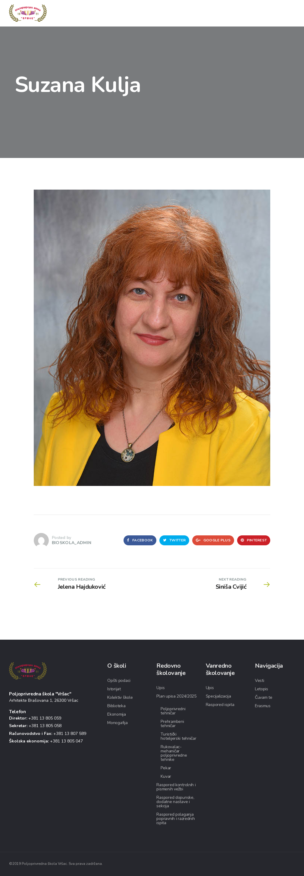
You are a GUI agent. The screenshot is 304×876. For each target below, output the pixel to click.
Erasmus (263, 706)
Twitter (174, 540)
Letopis (261, 689)
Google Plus (213, 540)
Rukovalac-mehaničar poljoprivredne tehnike (174, 753)
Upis (160, 688)
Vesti (259, 680)
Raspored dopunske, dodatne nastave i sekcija (175, 802)
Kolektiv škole (120, 697)
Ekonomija (116, 714)
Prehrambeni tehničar (172, 724)
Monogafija (117, 723)
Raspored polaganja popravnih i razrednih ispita (175, 818)
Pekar (166, 768)
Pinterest (254, 540)
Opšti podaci (118, 680)
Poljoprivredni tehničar (173, 711)
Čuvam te (263, 697)
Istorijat (114, 689)
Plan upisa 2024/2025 (176, 696)
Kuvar (166, 776)
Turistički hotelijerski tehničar (178, 736)
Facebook (140, 540)
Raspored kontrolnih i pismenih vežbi (176, 787)
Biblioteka (116, 706)
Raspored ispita (220, 704)
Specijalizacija (218, 696)
